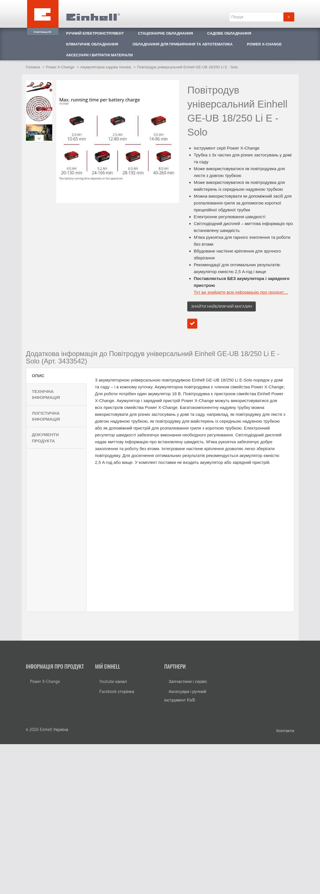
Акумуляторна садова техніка (105, 67)
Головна (33, 67)
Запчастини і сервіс (188, 681)
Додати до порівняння (192, 324)
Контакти (285, 730)
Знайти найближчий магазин (221, 306)
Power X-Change (60, 67)
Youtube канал (113, 681)
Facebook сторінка (116, 691)
